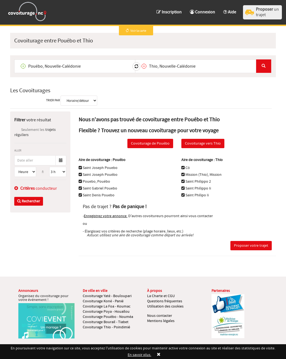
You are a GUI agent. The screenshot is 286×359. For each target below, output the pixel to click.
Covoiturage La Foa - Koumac (106, 306)
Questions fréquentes (164, 301)
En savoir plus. (139, 354)
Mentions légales (161, 320)
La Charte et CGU (161, 296)
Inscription (169, 12)
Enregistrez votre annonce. (105, 216)
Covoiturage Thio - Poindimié (106, 327)
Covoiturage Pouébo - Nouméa (108, 316)
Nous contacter (159, 315)
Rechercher (28, 201)
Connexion (202, 12)
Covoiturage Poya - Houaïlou (106, 311)
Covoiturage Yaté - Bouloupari (107, 296)
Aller (17, 150)
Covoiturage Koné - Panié (103, 301)
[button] (229, 9)
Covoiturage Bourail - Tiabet (105, 322)
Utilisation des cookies (165, 306)
